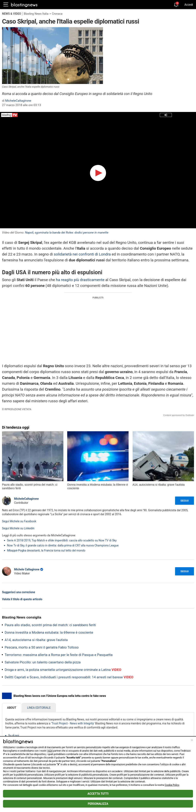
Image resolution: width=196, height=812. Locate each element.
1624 (50, 750)
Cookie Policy (172, 785)
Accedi (188, 4)
